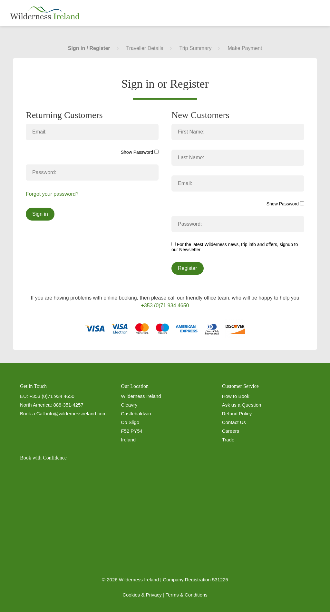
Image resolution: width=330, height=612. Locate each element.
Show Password (140, 152)
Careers (230, 431)
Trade (228, 439)
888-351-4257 (68, 405)
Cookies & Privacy (142, 594)
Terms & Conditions (187, 594)
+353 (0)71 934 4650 (165, 305)
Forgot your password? (52, 194)
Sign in (40, 214)
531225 (220, 579)
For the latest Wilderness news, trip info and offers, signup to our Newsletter (234, 247)
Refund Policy (237, 413)
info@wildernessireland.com (76, 413)
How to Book (235, 396)
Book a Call (32, 413)
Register (187, 268)
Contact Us (234, 422)
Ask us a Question (241, 405)
